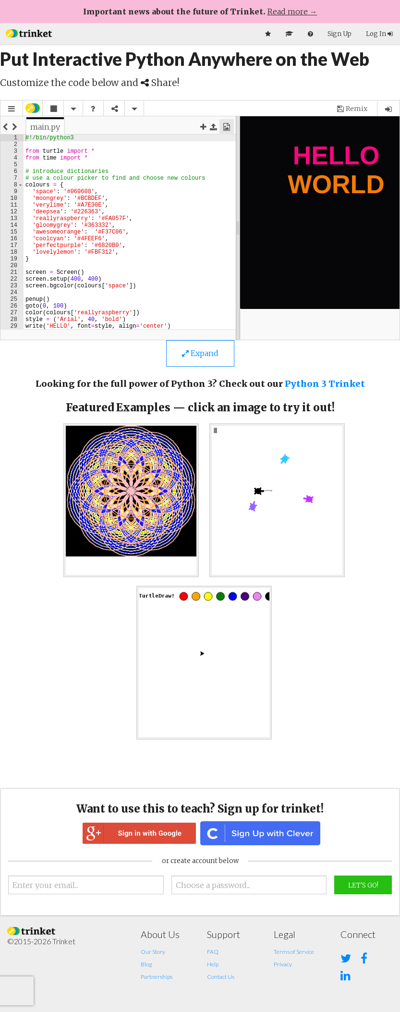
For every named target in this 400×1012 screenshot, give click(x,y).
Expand (200, 353)
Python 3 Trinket (325, 383)
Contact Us (220, 976)
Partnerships (156, 976)
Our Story (153, 951)
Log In (379, 34)
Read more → (292, 11)
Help (212, 964)
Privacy (283, 964)
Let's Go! (363, 885)
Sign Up (339, 34)
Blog (146, 964)
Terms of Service (294, 951)
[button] (29, 32)
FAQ (212, 951)
